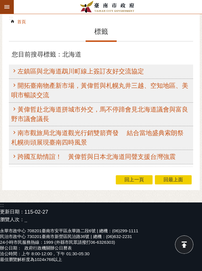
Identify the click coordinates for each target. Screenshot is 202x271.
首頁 (21, 21)
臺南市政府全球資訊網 (108, 7)
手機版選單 (7, 7)
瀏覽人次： (12, 219)
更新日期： (12, 212)
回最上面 (184, 244)
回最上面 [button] (173, 179)
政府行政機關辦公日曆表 (48, 247)
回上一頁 (134, 179)
